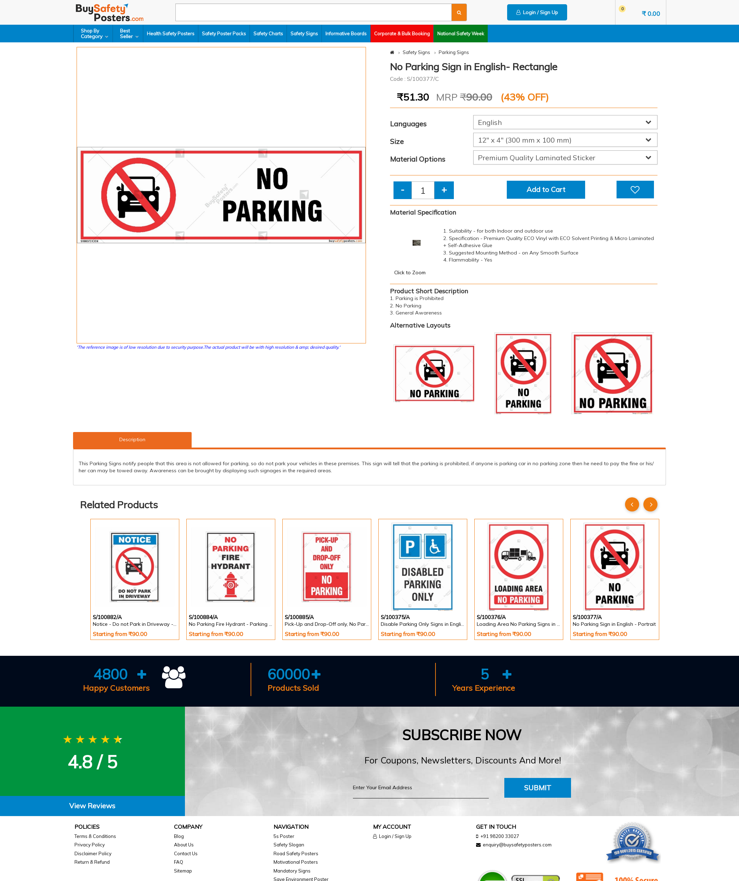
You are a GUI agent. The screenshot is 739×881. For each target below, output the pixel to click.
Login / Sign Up (537, 12)
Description (132, 439)
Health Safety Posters (170, 33)
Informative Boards (346, 33)
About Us (184, 844)
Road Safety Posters (296, 853)
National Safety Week (460, 33)
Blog (179, 836)
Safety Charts (268, 33)
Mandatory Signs (292, 871)
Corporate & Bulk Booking (402, 33)
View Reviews (92, 805)
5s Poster (284, 836)
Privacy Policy (89, 844)
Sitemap (183, 871)
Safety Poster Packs (224, 33)
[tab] (92, 806)
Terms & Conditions (95, 836)
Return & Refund (92, 862)
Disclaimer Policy (93, 853)
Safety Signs (304, 33)
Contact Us (186, 853)
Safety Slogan (289, 844)
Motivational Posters (296, 862)
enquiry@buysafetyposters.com (517, 844)
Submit (537, 787)
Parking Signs (454, 52)
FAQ (178, 862)
